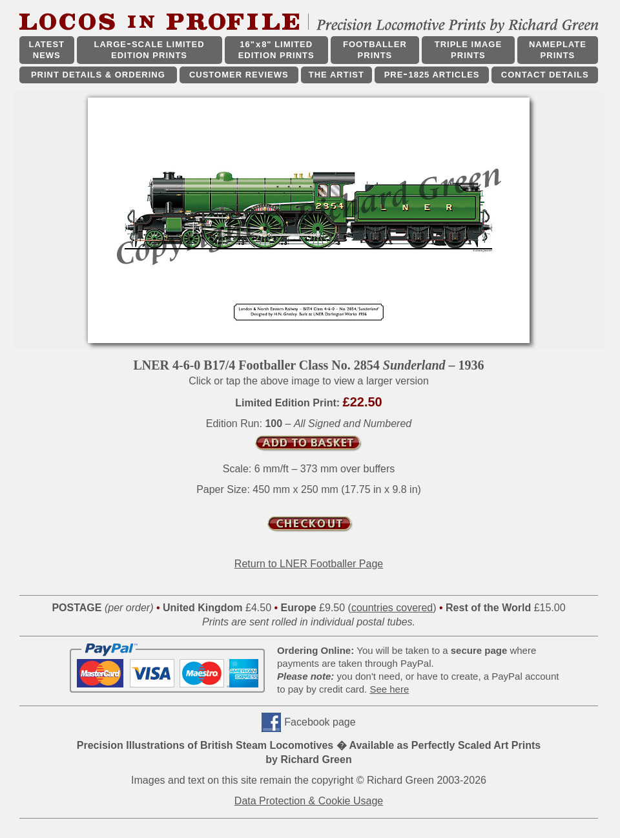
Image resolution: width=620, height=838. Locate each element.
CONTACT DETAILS (545, 74)
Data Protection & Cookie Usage (308, 800)
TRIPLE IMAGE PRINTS (468, 49)
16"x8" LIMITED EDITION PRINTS (276, 49)
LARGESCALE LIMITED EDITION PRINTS (149, 49)
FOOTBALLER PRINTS (375, 49)
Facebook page (319, 722)
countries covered (392, 607)
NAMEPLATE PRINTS (557, 49)
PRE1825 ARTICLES (432, 74)
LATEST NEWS (46, 49)
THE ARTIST (336, 74)
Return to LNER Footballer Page (308, 563)
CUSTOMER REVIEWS (239, 74)
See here (389, 689)
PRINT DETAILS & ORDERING (98, 74)
